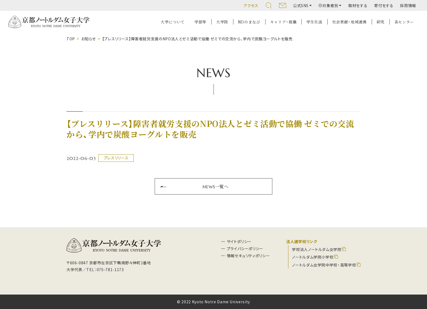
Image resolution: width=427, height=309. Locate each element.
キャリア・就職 (283, 22)
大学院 (222, 22)
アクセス (251, 5)
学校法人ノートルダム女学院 (316, 249)
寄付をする (383, 5)
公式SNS (301, 5)
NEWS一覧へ (215, 186)
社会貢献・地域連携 (349, 22)
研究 (381, 22)
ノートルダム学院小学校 (312, 257)
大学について (173, 22)
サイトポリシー (239, 241)
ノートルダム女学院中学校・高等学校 (324, 265)
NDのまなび (249, 22)
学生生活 (314, 22)
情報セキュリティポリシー (248, 255)
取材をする (357, 5)
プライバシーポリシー (245, 248)
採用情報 (408, 5)
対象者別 (328, 5)
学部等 (200, 22)
